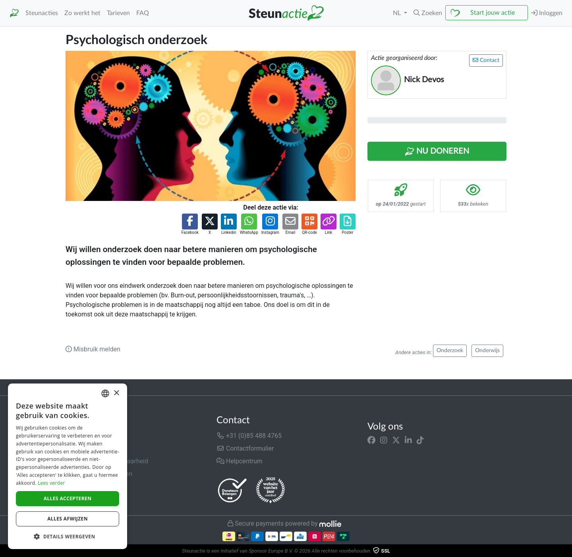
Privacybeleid (84, 486)
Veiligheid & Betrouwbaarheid (107, 461)
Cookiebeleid (84, 499)
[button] (427, 13)
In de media (82, 448)
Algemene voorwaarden (99, 474)
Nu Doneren (437, 151)
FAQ (142, 13)
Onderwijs (487, 350)
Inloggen (546, 13)
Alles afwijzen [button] (67, 518)
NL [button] (397, 13)
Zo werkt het (82, 13)
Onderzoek (450, 350)
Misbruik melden (93, 349)
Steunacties (41, 13)
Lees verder (51, 483)
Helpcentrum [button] (239, 461)
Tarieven (118, 13)
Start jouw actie (492, 13)
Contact (486, 60)
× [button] (116, 393)
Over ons (78, 435)
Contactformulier (245, 448)
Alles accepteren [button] (68, 498)
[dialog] (67, 466)
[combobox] (105, 393)
